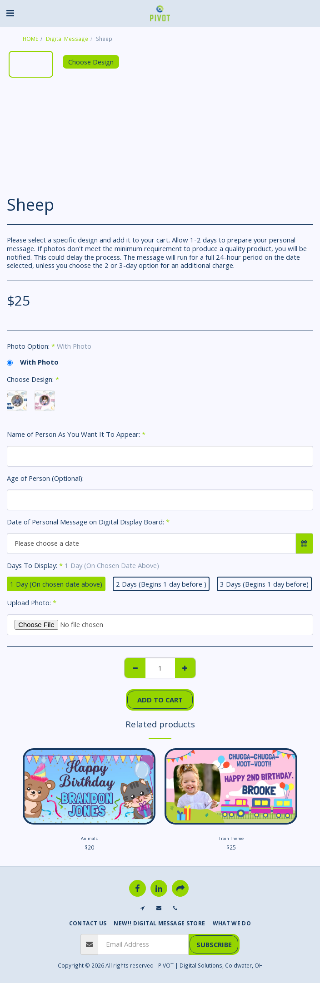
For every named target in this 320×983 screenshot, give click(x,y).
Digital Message (67, 38)
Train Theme (231, 838)
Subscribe (214, 944)
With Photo (33, 362)
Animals (89, 838)
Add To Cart (160, 699)
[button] (10, 13)
